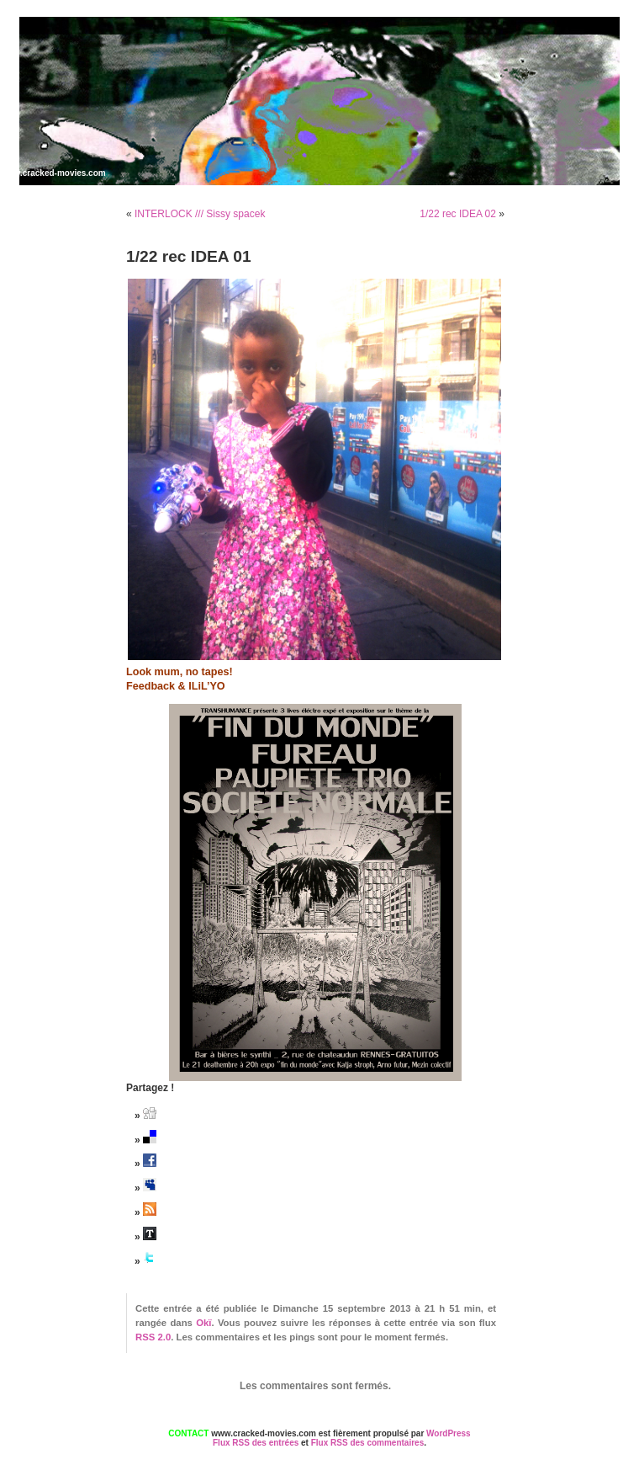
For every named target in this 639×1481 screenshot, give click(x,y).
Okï (203, 1323)
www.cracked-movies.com (53, 173)
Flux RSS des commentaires (368, 1442)
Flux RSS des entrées (255, 1442)
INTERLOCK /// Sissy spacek (200, 214)
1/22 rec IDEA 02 (458, 214)
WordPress (448, 1433)
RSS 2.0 (153, 1337)
